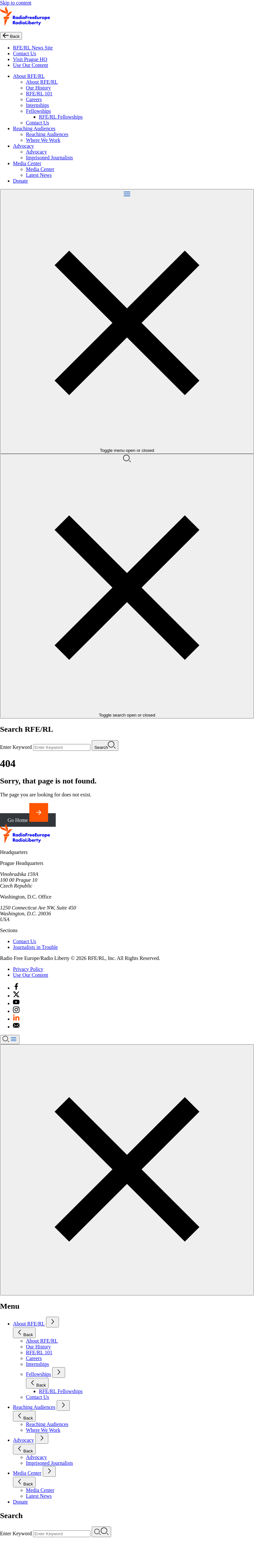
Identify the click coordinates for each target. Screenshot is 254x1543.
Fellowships (38, 111)
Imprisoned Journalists (49, 157)
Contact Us (24, 53)
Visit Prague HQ (30, 59)
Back (24, 1332)
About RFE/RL (29, 76)
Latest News (39, 175)
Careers (34, 99)
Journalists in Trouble (35, 947)
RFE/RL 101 (39, 93)
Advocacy (23, 146)
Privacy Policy (28, 969)
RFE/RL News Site (33, 47)
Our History (38, 87)
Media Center (27, 163)
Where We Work (43, 140)
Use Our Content (30, 65)
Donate (20, 181)
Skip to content (15, 2)
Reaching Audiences (34, 128)
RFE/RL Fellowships (61, 117)
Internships (37, 105)
